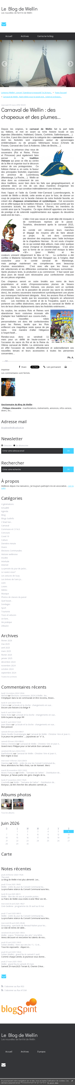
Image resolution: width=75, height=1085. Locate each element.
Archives (25, 36)
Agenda (4, 511)
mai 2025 (5, 644)
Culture (4, 540)
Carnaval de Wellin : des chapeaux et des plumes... (31, 113)
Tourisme (5, 611)
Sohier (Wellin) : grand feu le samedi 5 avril (20, 954)
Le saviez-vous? (8, 572)
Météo (4, 590)
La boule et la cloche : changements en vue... (32, 705)
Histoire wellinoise (9, 554)
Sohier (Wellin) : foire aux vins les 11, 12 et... (21, 944)
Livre (3, 583)
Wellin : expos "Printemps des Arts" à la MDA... (22, 935)
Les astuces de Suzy (10, 576)
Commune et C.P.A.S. (10, 529)
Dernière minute (8, 543)
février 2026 (6, 640)
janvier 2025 (6, 658)
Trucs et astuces (8, 615)
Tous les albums (7, 813)
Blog (3, 515)
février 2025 (6, 655)
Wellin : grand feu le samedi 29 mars (17, 964)
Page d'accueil (61, 92)
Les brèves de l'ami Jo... (11, 579)
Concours (5, 533)
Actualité (5, 508)
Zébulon (5, 626)
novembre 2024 (8, 665)
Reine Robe (6, 714)
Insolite (4, 558)
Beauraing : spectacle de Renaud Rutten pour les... (23, 925)
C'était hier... (6, 522)
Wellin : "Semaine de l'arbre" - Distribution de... (40, 772)
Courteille (5, 782)
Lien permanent (52, 367)
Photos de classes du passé (13, 597)
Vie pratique (6, 622)
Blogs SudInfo (7, 518)
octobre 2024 (7, 669)
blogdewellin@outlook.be (12, 427)
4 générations (7, 504)
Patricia (4, 705)
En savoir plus (52, 1083)
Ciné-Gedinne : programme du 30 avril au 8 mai (22, 906)
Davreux (5, 763)
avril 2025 (5, 648)
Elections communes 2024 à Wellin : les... (29, 695)
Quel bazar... (6, 601)
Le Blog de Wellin (19, 8)
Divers (4, 547)
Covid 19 (5, 536)
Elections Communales (11, 551)
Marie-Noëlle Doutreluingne (13, 734)
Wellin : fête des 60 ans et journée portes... (20, 896)
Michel (4, 695)
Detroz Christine (8, 743)
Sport (3, 608)
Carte (6, 854)
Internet (4, 565)
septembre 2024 (8, 673)
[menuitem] (9, 36)
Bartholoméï (7, 753)
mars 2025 (6, 651)
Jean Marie (6, 724)
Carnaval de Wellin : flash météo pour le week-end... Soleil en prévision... (32, 97)
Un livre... (5, 619)
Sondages (5, 604)
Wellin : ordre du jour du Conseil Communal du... (34, 763)
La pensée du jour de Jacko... (14, 568)
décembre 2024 (8, 662)
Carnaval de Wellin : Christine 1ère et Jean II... (50, 734)
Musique (5, 594)
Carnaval (5, 526)
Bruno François (8, 772)
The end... (5, 877)
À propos (41, 1051)
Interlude (5, 561)
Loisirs (4, 586)
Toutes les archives (9, 677)
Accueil (8, 36)
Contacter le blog (45, 36)
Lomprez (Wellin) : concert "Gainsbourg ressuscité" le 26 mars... (26, 92)
